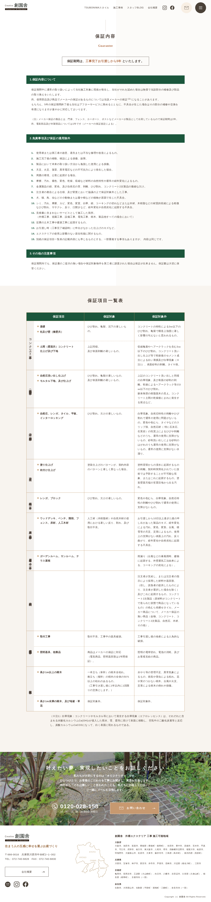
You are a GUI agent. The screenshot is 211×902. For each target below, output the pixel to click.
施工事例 (118, 7)
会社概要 (153, 7)
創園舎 (182, 897)
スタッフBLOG (135, 7)
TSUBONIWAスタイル (96, 7)
